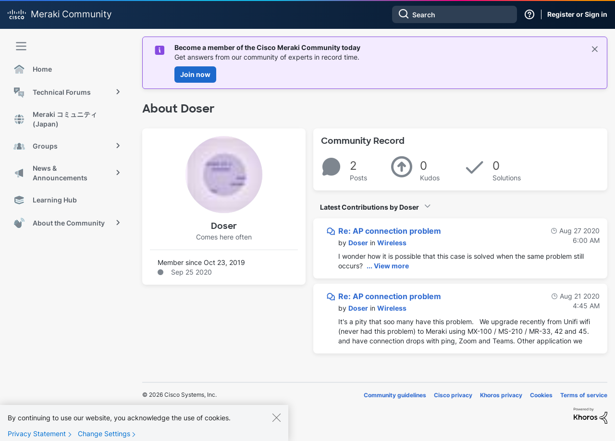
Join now (195, 74)
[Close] (276, 425)
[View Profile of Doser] (358, 243)
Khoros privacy (501, 395)
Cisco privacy (453, 395)
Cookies (541, 395)
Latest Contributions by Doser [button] (369, 207)
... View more (388, 266)
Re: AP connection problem (389, 231)
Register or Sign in (577, 14)
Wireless (391, 243)
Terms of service (583, 395)
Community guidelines (395, 395)
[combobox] (454, 14)
